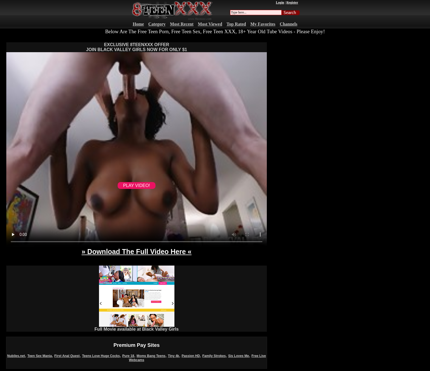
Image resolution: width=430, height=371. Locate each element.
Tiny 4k (173, 356)
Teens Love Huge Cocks (101, 356)
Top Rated (236, 24)
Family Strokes (214, 356)
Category (157, 24)
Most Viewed (210, 24)
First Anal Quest (67, 356)
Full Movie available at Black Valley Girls (137, 327)
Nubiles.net (16, 356)
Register (292, 2)
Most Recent (182, 24)
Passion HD (191, 356)
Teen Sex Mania (39, 356)
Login (280, 2)
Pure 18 (128, 356)
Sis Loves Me (238, 356)
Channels (288, 24)
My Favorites (262, 24)
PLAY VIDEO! (136, 185)
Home (138, 24)
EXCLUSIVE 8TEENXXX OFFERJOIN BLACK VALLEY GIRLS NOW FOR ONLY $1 (136, 47)
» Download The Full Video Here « (136, 251)
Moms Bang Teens (151, 356)
